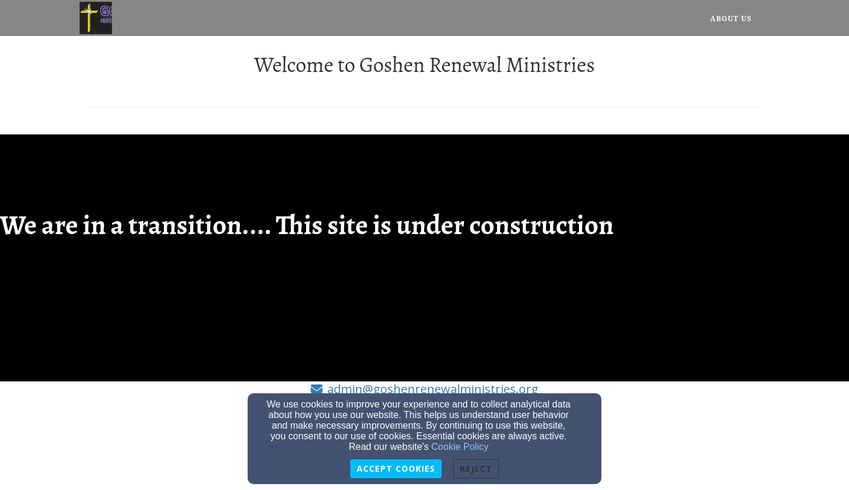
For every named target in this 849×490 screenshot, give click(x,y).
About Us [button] (731, 19)
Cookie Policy (460, 447)
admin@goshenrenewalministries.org (432, 389)
